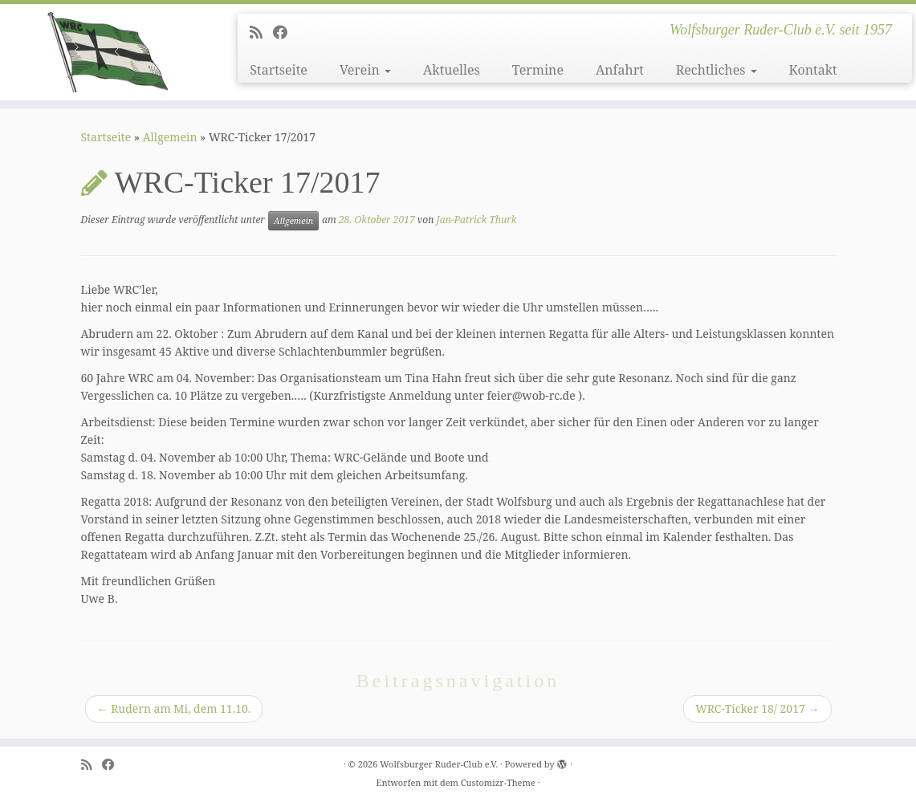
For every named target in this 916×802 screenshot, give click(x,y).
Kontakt (813, 70)
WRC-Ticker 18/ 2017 (757, 708)
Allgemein (170, 137)
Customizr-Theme (498, 782)
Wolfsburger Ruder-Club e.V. (439, 764)
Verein (365, 70)
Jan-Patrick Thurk (476, 219)
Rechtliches (716, 70)
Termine (538, 70)
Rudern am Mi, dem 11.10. (174, 708)
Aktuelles (451, 70)
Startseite (278, 70)
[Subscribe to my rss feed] (261, 32)
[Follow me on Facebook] (285, 32)
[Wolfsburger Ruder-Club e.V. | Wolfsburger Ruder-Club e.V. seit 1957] (107, 52)
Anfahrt (620, 70)
